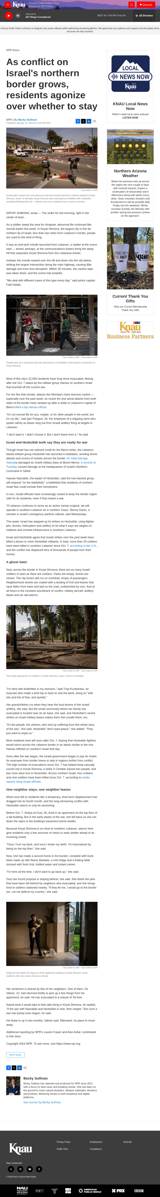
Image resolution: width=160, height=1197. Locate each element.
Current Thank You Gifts (130, 298)
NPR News (13, 50)
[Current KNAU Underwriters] (130, 330)
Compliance (96, 1149)
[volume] (18, 15)
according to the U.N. (83, 545)
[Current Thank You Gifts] (130, 258)
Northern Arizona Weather (130, 173)
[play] (8, 16)
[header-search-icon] (131, 5)
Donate (147, 4)
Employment (96, 1142)
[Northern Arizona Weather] (130, 146)
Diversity (127, 1142)
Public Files (62, 1149)
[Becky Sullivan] (13, 1085)
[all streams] (144, 15)
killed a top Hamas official (30, 407)
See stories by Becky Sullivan (42, 1102)
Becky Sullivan (27, 119)
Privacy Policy (63, 1142)
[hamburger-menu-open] (8, 5)
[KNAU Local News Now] (130, 73)
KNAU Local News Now (130, 106)
